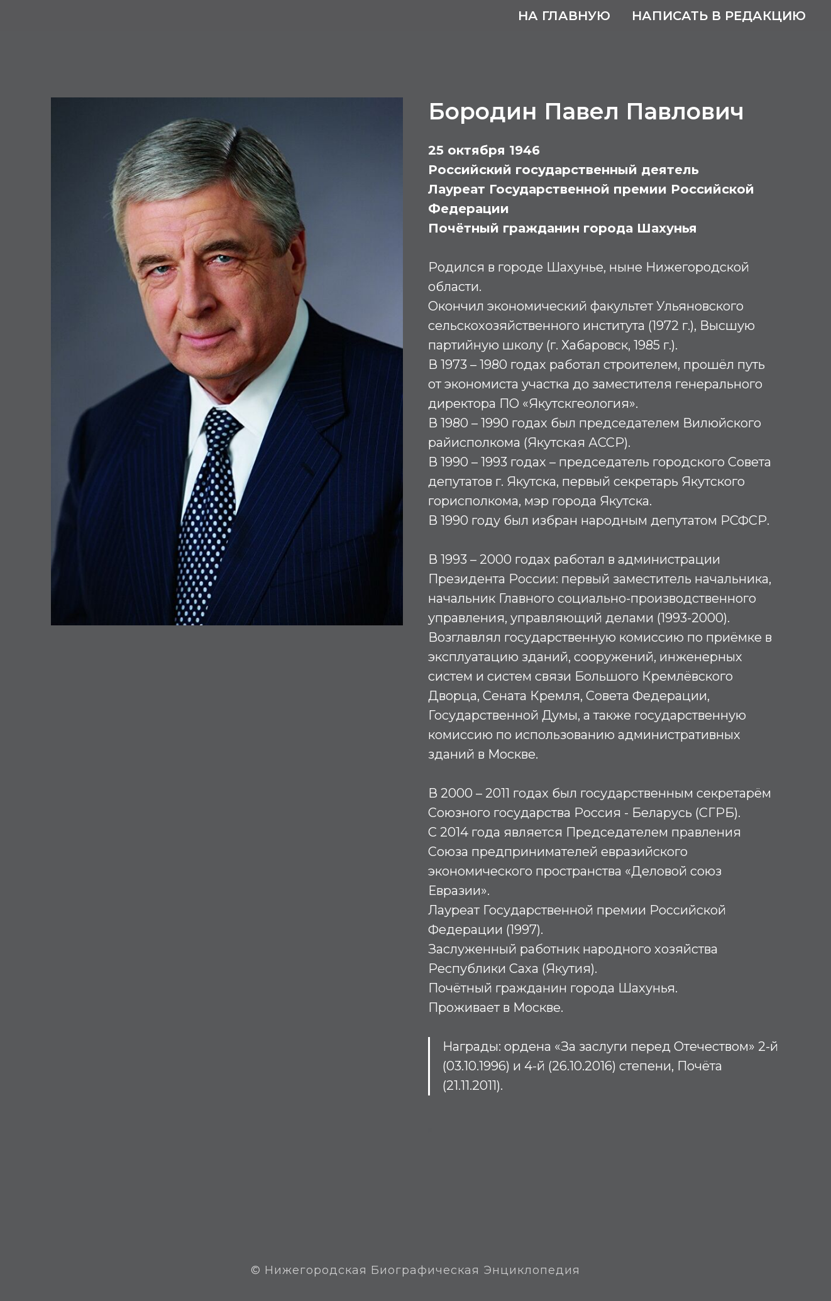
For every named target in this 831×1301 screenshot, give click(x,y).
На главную (564, 15)
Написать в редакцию (719, 15)
